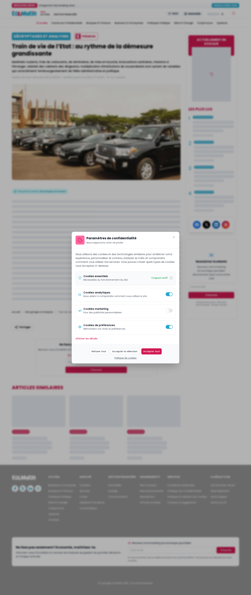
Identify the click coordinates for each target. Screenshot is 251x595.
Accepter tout (151, 351)
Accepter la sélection (124, 351)
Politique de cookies (125, 358)
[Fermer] (174, 237)
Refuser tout (99, 351)
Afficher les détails (86, 338)
